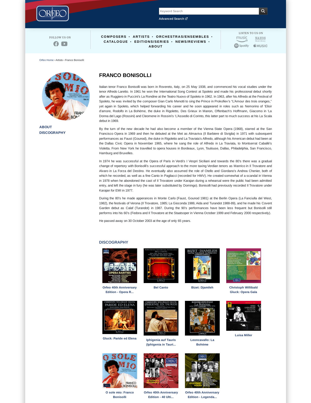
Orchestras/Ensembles (182, 36)
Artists (141, 36)
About (156, 46)
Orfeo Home (46, 60)
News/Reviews (190, 41)
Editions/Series (151, 41)
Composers (113, 36)
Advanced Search (173, 18)
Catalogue (116, 41)
